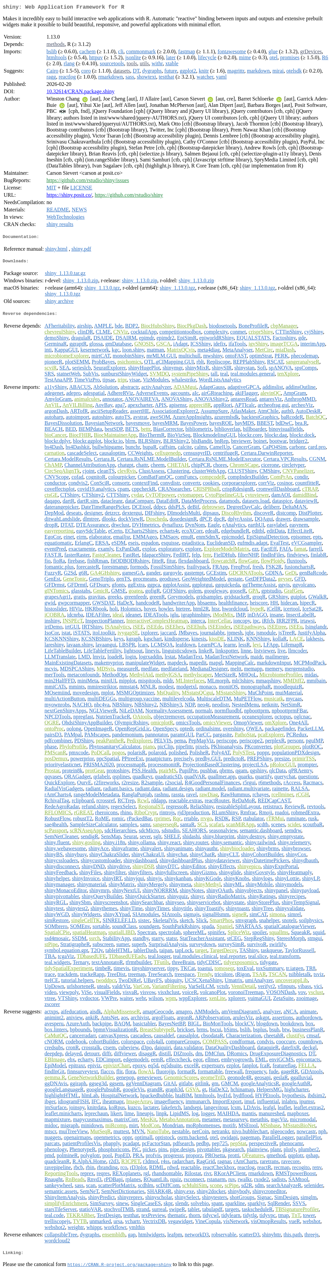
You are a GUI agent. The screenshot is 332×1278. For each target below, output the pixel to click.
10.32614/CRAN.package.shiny (80, 93)
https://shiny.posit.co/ (69, 196)
